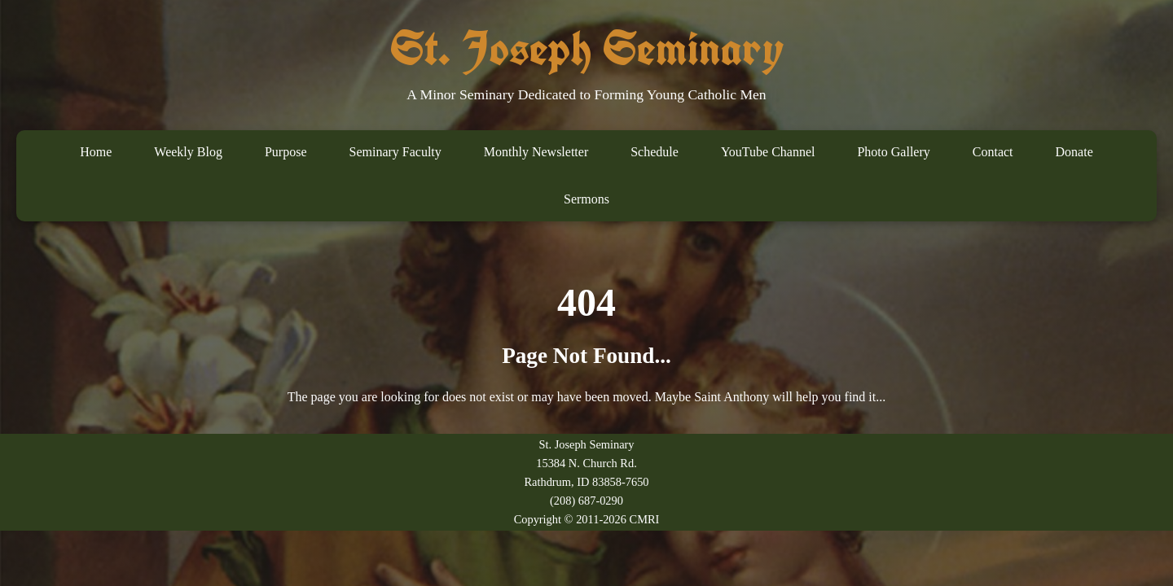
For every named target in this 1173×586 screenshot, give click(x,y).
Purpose (286, 152)
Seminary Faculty (395, 152)
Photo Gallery (893, 152)
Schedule (654, 152)
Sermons (586, 199)
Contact (993, 152)
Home (96, 152)
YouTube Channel (768, 152)
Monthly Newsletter (536, 152)
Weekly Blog (188, 152)
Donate (1074, 152)
